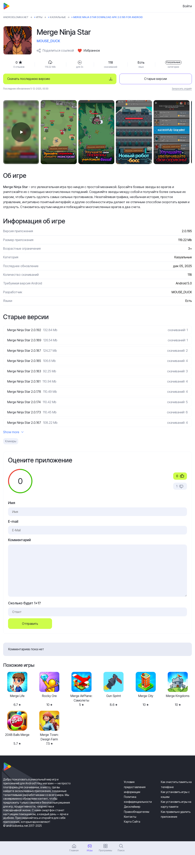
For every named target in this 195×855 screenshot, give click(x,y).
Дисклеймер (132, 806)
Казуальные (58, 17)
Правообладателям (136, 811)
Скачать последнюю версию (28, 79)
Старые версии (155, 79)
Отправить (30, 624)
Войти (187, 6)
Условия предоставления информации (135, 786)
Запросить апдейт (182, 88)
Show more (13, 432)
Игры (39, 17)
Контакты (130, 816)
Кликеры (10, 441)
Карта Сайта (132, 821)
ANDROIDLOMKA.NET (15, 17)
